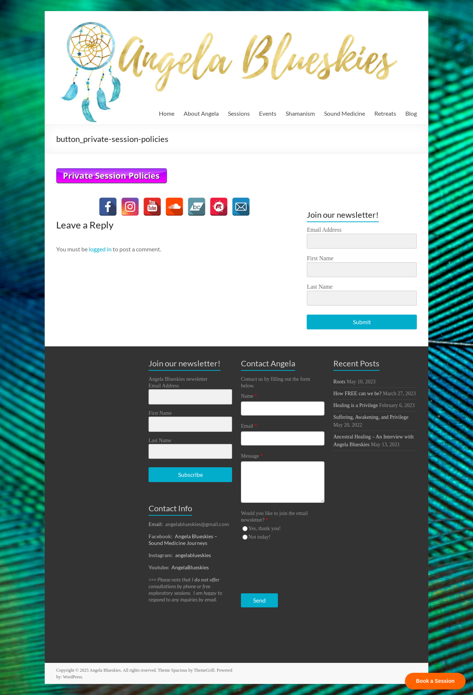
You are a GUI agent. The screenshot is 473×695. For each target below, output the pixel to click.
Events (267, 113)
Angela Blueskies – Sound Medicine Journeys (183, 539)
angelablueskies (193, 555)
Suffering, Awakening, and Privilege (370, 417)
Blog (411, 113)
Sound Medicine (344, 113)
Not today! (259, 537)
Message (252, 456)
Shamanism (300, 113)
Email (249, 426)
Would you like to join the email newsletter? (274, 517)
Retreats (385, 113)
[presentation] (286, 565)
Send (259, 600)
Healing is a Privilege (355, 405)
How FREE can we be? (357, 393)
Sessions (239, 113)
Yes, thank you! (264, 528)
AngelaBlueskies (190, 567)
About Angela (201, 113)
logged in (100, 248)
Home (166, 113)
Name (249, 396)
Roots (339, 381)
